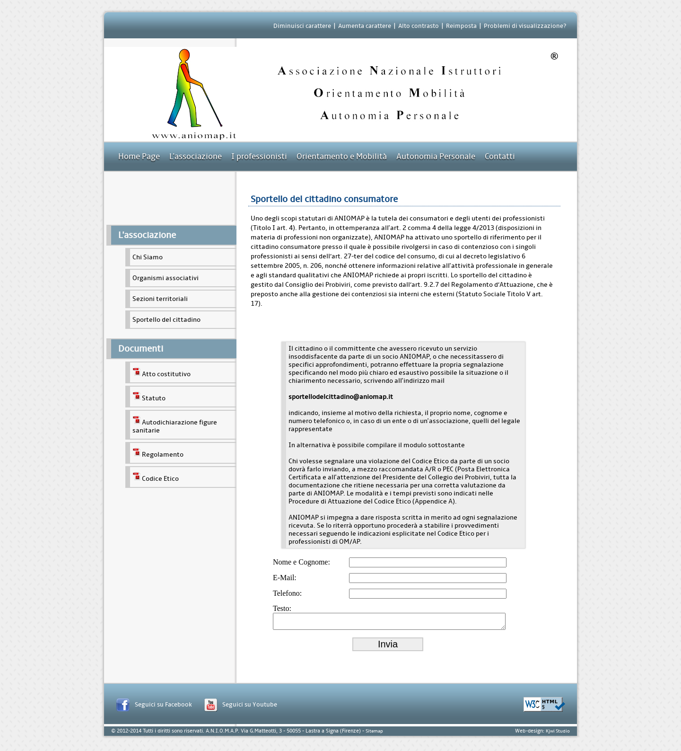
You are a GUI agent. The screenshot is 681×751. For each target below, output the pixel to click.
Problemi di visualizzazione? (525, 25)
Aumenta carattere (364, 25)
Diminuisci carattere (302, 25)
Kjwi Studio (558, 734)
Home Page (139, 156)
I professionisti (259, 156)
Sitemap (374, 734)
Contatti (500, 156)
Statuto (149, 396)
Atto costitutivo (161, 372)
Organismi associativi (165, 278)
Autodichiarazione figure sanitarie (174, 424)
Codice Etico (155, 477)
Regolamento (157, 453)
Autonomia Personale (435, 156)
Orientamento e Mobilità (342, 156)
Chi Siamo (147, 257)
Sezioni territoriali (160, 299)
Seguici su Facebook (163, 707)
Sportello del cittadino (166, 320)
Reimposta (461, 25)
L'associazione (195, 156)
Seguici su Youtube (249, 707)
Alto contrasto (418, 25)
